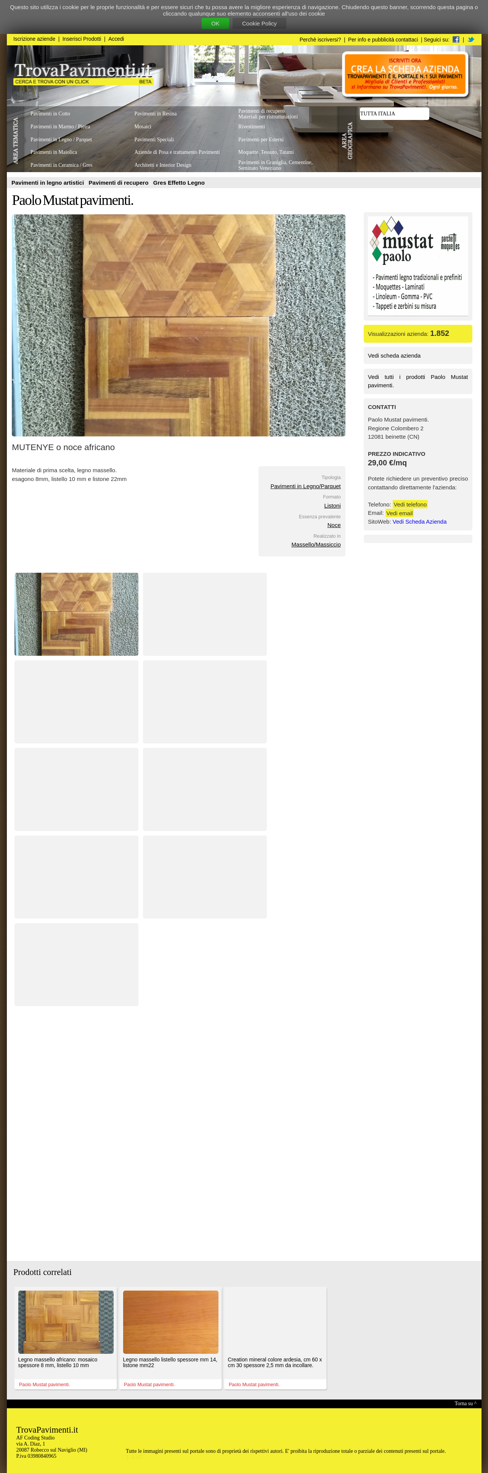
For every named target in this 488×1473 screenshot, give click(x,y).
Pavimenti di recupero (119, 182)
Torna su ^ (466, 1403)
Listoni (332, 505)
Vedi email (399, 513)
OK (215, 23)
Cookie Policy (259, 23)
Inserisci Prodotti (82, 39)
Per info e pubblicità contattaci (383, 40)
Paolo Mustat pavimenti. (72, 200)
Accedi (116, 39)
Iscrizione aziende (34, 39)
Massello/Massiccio (316, 544)
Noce (334, 525)
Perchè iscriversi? (320, 40)
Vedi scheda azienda (394, 355)
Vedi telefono (410, 504)
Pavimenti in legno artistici (48, 182)
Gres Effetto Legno (179, 182)
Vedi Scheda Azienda (420, 521)
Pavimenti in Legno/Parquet (305, 486)
